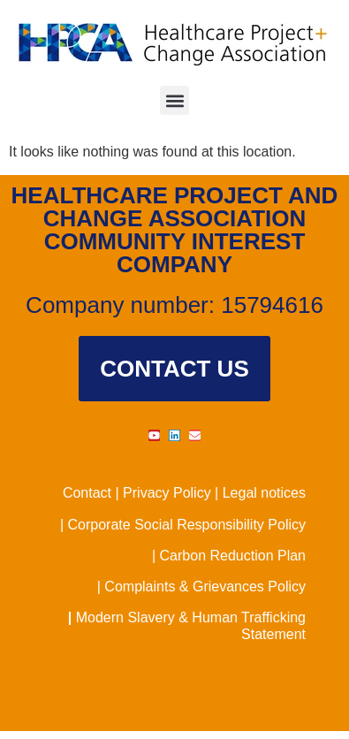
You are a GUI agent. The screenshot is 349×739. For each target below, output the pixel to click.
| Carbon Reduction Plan (229, 555)
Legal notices (264, 492)
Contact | (93, 492)
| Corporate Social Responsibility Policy (183, 524)
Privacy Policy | (173, 492)
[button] (174, 100)
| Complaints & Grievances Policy (201, 586)
